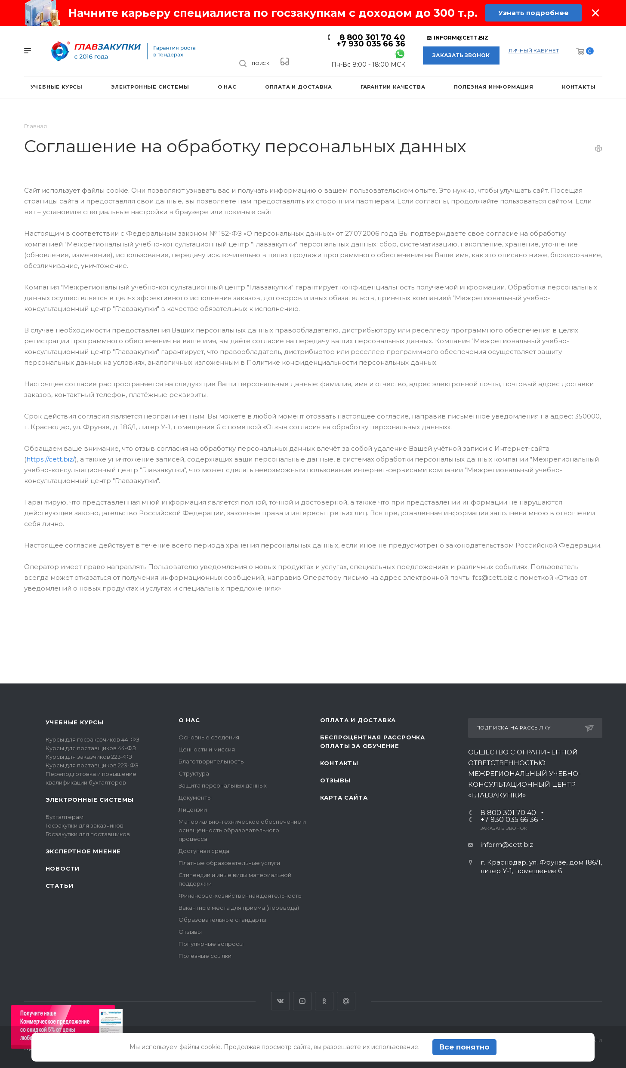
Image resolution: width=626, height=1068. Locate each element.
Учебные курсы (75, 722)
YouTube (302, 1001)
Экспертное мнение (83, 851)
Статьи (60, 885)
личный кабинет (534, 50)
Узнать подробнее (533, 13)
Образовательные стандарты (222, 919)
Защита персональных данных (223, 785)
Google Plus (346, 1001)
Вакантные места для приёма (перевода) (239, 907)
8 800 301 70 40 (372, 37)
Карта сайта (344, 797)
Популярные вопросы (211, 943)
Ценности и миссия (207, 749)
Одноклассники (324, 1001)
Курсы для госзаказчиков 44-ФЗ (92, 739)
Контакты (339, 763)
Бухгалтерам (64, 816)
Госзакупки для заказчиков (84, 825)
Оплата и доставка (358, 720)
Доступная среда (204, 850)
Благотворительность (211, 761)
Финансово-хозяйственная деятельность (240, 895)
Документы (195, 797)
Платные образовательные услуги (229, 862)
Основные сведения (209, 737)
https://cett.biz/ (50, 459)
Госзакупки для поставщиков (88, 834)
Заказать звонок (461, 55)
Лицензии (193, 809)
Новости (63, 868)
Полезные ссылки (205, 955)
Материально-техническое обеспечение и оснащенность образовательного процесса (242, 830)
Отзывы (190, 931)
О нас (189, 720)
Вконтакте (280, 1001)
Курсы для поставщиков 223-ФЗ (92, 765)
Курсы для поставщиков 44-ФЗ (91, 748)
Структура (194, 773)
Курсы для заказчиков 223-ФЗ (89, 756)
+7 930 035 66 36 (370, 44)
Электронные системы (90, 799)
